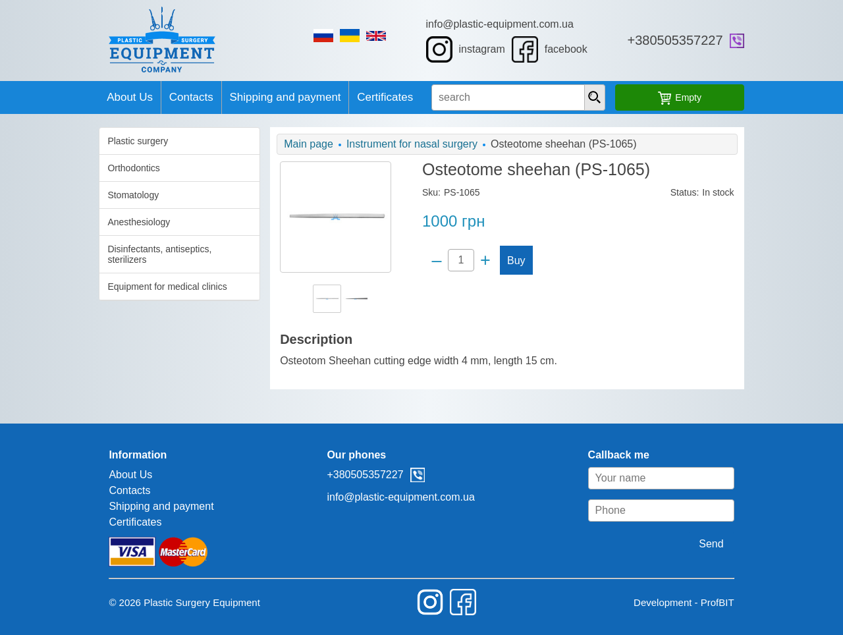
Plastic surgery (65, 141)
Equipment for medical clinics (94, 276)
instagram (489, 49)
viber (809, 41)
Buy (513, 260)
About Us (66, 97)
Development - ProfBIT (756, 602)
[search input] (540, 97)
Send (784, 543)
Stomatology (60, 195)
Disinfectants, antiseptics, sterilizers (107, 249)
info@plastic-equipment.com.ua (523, 24)
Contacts (146, 97)
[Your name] (734, 478)
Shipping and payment (257, 97)
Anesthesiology (66, 222)
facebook (573, 49)
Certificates (376, 97)
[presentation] (638, 97)
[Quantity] (458, 260)
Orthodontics (61, 168)
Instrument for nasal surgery (375, 144)
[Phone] (734, 510)
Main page (272, 144)
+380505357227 (748, 40)
